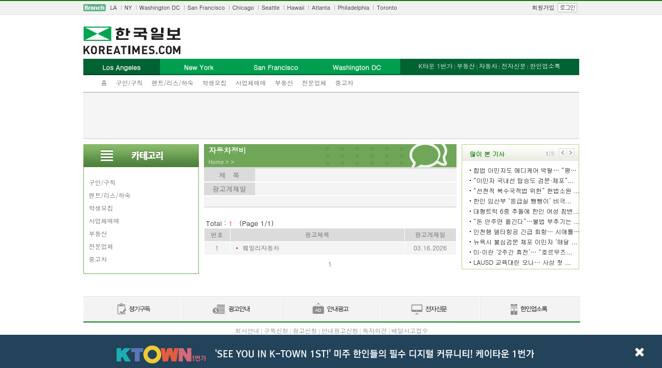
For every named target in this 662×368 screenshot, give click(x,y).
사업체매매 (251, 82)
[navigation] (331, 7)
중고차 (344, 82)
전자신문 (513, 65)
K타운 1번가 (436, 65)
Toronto (387, 7)
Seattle (271, 7)
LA (113, 7)
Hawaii (296, 7)
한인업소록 (545, 65)
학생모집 (214, 82)
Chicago (243, 7)
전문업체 (314, 82)
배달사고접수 (410, 330)
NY (128, 7)
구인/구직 (129, 82)
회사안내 (247, 330)
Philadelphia (354, 7)
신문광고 (231, 309)
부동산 (284, 82)
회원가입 (543, 7)
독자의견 (374, 330)
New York (198, 67)
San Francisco (206, 7)
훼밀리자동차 (261, 247)
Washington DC (160, 7)
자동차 (488, 65)
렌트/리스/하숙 (173, 82)
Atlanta (321, 7)
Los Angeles (121, 67)
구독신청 (276, 330)
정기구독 (132, 309)
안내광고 (330, 309)
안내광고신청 (340, 330)
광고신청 (304, 330)
